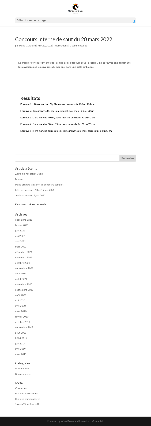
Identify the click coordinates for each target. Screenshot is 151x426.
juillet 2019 (21, 338)
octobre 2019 (22, 322)
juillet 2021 (21, 278)
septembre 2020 (24, 289)
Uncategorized (23, 373)
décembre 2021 (23, 251)
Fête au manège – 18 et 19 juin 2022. (35, 189)
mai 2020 (20, 300)
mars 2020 (21, 311)
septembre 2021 (24, 268)
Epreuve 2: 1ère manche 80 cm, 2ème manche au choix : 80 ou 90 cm (57, 110)
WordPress (67, 421)
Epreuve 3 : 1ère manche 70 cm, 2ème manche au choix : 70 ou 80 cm (57, 117)
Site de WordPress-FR (27, 404)
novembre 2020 (23, 284)
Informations (61, 45)
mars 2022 (21, 246)
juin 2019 (20, 343)
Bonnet (19, 179)
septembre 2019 (24, 327)
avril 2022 (20, 241)
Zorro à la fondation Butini (29, 173)
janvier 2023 (21, 225)
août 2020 (20, 295)
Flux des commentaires (27, 398)
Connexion (21, 388)
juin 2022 (20, 230)
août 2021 (20, 273)
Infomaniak (97, 421)
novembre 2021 (23, 257)
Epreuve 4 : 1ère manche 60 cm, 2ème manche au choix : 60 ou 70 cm (57, 124)
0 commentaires (78, 45)
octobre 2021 (22, 262)
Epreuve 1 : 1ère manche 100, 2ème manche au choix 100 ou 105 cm (57, 104)
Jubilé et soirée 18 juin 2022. (30, 195)
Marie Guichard (27, 45)
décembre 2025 (23, 219)
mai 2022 (20, 235)
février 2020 (21, 316)
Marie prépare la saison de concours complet (39, 184)
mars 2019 (21, 354)
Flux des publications (26, 393)
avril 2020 (20, 305)
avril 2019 (20, 348)
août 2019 (20, 332)
